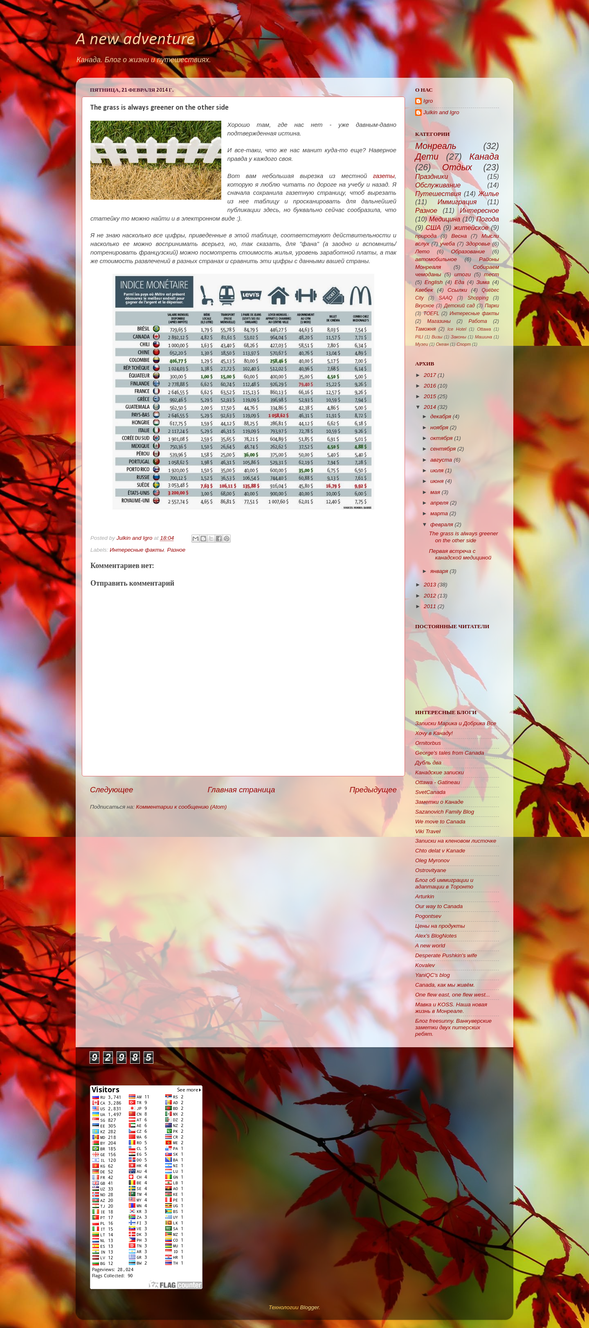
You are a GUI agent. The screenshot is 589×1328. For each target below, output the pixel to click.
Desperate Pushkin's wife (446, 955)
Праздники (431, 176)
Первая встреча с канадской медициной (460, 554)
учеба (447, 244)
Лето (422, 251)
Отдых (457, 167)
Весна (459, 236)
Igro (428, 101)
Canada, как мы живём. (445, 985)
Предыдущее (373, 789)
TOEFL (431, 313)
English (434, 282)
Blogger (309, 1307)
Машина (483, 336)
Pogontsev (428, 916)
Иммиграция (457, 201)
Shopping (478, 298)
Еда (459, 282)
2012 (430, 596)
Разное (176, 550)
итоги (462, 274)
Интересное (479, 210)
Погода (488, 219)
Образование (468, 251)
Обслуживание (438, 185)
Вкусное (424, 306)
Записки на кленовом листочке (455, 841)
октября (441, 438)
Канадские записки (439, 772)
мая (435, 492)
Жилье (489, 193)
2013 (430, 585)
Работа (478, 321)
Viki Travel (428, 831)
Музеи (421, 344)
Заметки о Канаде (439, 802)
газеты (384, 176)
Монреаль (435, 146)
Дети (426, 156)
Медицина (444, 219)
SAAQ (446, 298)
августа (441, 460)
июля (436, 470)
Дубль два (428, 763)
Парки (492, 306)
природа (426, 236)
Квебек (424, 290)
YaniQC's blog (432, 975)
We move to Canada (440, 821)
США (433, 227)
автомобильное (436, 259)
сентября (443, 449)
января (439, 571)
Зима (483, 282)
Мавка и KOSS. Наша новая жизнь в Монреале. (451, 1007)
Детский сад (459, 306)
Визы (437, 336)
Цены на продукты (440, 926)
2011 (430, 606)
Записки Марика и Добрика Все (455, 723)
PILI (419, 336)
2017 (430, 375)
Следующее (111, 789)
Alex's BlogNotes (436, 936)
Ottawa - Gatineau (437, 782)
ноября (439, 427)
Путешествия (438, 193)
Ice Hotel (456, 329)
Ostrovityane (430, 870)
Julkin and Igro (135, 538)
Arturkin (424, 896)
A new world (430, 945)
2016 (430, 386)
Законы (458, 336)
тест (491, 274)
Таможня (425, 329)
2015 (430, 396)
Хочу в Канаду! (434, 733)
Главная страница (241, 789)
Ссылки (457, 290)
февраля (441, 524)
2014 (430, 407)
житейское (471, 227)
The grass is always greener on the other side (463, 536)
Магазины (438, 321)
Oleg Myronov (432, 860)
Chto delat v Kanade (440, 851)
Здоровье (478, 244)
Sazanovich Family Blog (444, 812)
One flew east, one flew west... (452, 995)
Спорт (463, 344)
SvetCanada (430, 792)
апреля (439, 503)
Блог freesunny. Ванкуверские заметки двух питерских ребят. (453, 1027)
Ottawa (484, 329)
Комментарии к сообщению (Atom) (181, 807)
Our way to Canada (439, 906)
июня (436, 481)
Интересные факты (137, 550)
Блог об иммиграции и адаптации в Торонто (444, 883)
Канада (484, 156)
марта (439, 513)
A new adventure (135, 40)
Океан (442, 344)
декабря (440, 416)
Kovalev (425, 965)
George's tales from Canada (449, 753)
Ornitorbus (428, 743)
